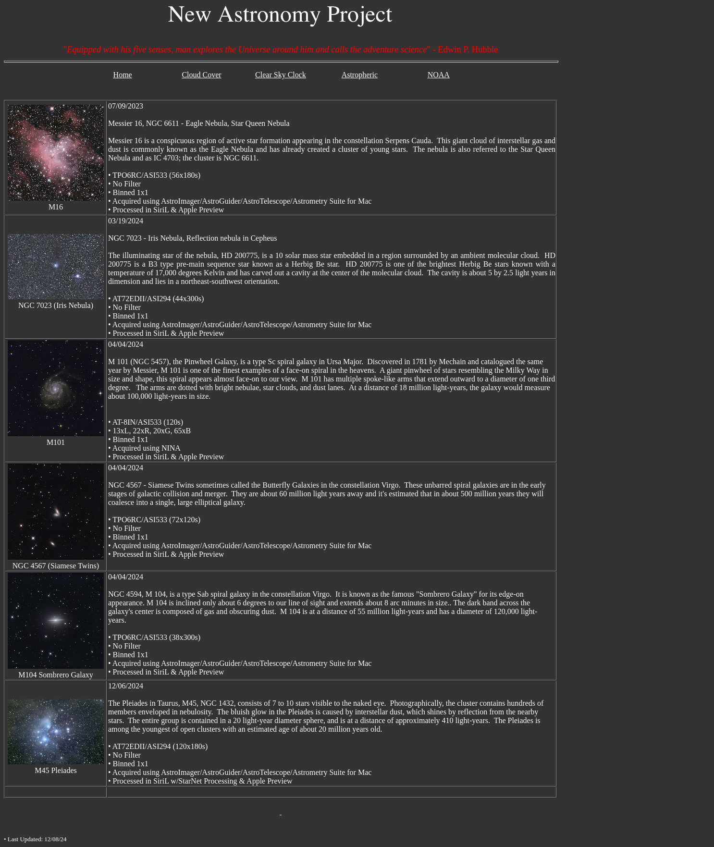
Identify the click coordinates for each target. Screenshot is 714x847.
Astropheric (360, 75)
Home (122, 75)
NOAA (439, 75)
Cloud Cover (201, 75)
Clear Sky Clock (280, 75)
